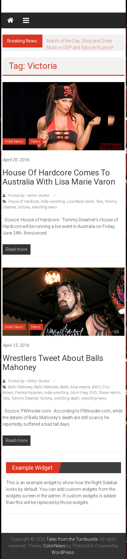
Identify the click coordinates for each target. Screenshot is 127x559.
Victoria (24, 207)
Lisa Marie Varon (80, 201)
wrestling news (44, 207)
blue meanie (80, 387)
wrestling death (67, 398)
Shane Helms (109, 392)
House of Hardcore (23, 201)
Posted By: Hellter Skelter (28, 195)
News (36, 141)
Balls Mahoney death (51, 387)
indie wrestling (53, 201)
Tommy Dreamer (24, 398)
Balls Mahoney (20, 387)
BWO (96, 387)
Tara (99, 201)
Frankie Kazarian (28, 392)
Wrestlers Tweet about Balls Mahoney (53, 362)
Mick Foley (79, 392)
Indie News (14, 141)
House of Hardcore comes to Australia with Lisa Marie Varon (59, 177)
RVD (93, 392)
